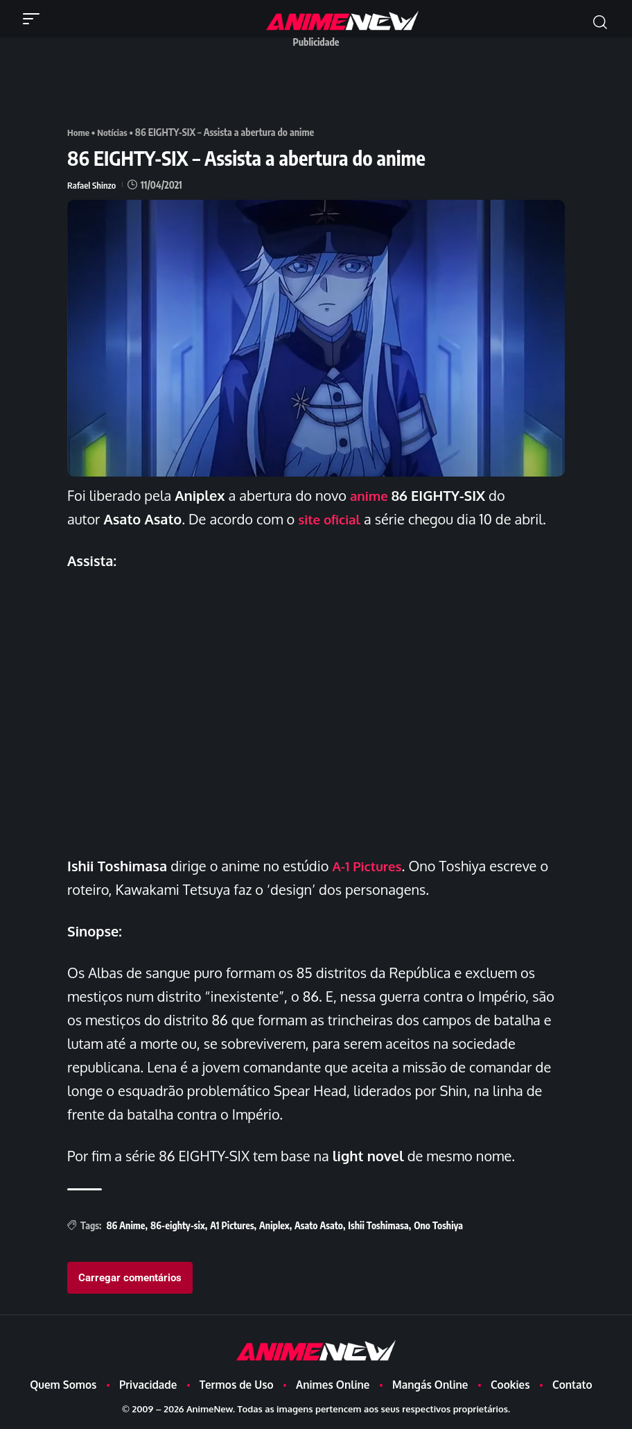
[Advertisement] (319, 85)
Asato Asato (319, 1225)
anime (370, 495)
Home (79, 132)
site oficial (331, 519)
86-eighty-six (177, 1225)
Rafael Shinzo (93, 185)
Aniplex (274, 1225)
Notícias (114, 132)
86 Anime (125, 1225)
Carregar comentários (130, 1278)
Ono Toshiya (438, 1225)
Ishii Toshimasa (378, 1225)
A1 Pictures (232, 1225)
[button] (34, 18)
